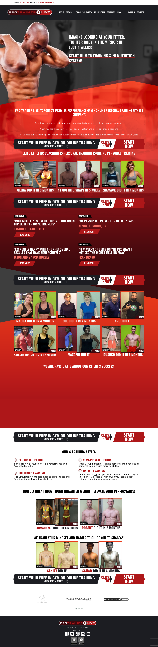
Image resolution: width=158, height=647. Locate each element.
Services (69, 12)
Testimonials (129, 12)
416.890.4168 (24, 2)
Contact (140, 12)
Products (111, 12)
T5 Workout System (84, 12)
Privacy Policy (77, 631)
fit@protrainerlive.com (46, 2)
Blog (119, 12)
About (61, 12)
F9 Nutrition (99, 12)
